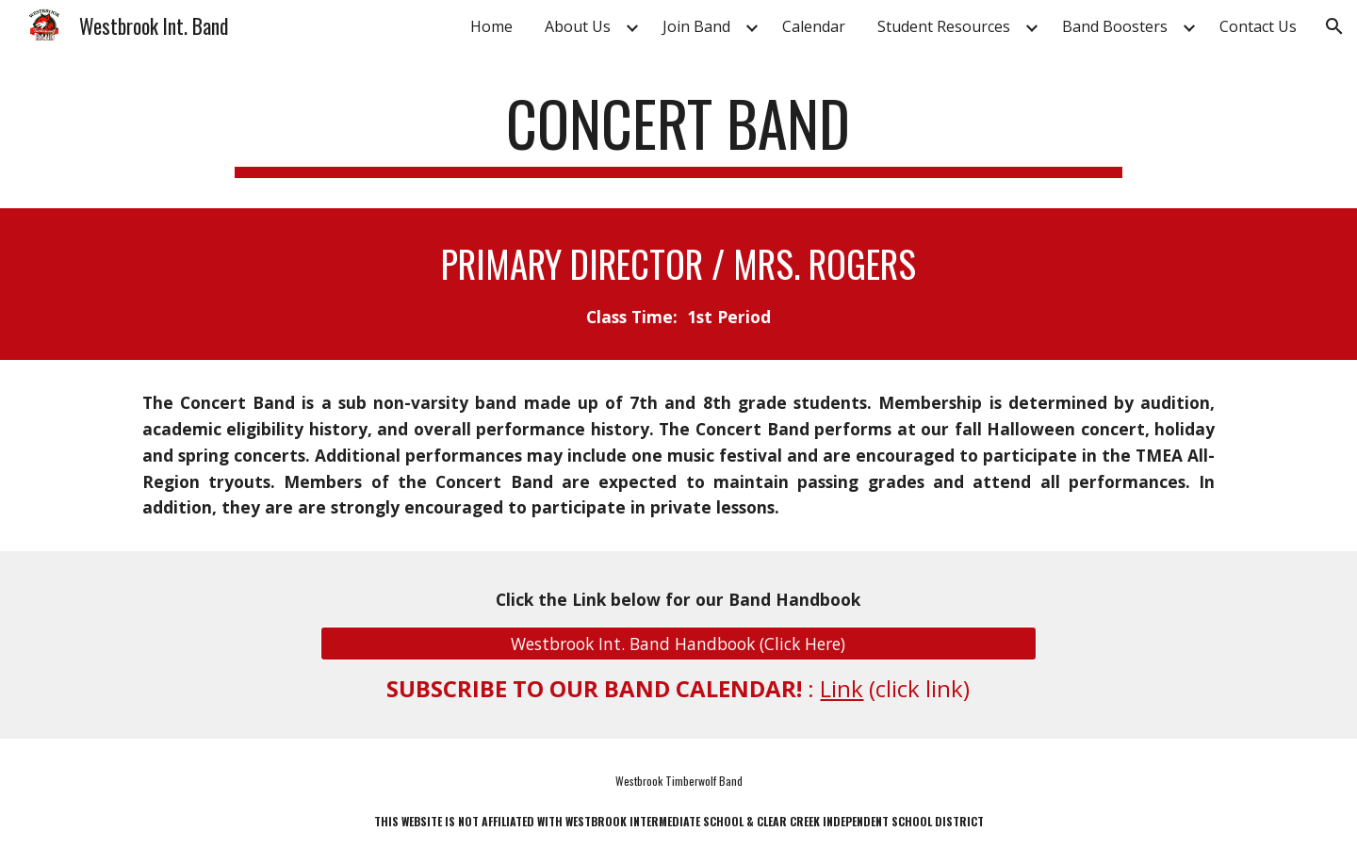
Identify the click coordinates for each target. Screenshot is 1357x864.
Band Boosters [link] (1115, 26)
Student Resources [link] (943, 26)
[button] (1334, 26)
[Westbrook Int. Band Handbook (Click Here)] (678, 643)
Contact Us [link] (1258, 26)
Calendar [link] (813, 26)
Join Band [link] (696, 26)
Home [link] (491, 26)
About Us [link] (578, 26)
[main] (678, 132)
